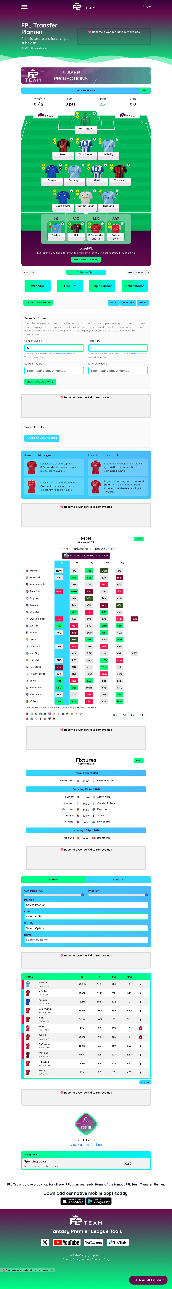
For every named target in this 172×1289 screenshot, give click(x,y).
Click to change (39, 48)
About (86, 1259)
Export (145, 1082)
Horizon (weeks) (33, 340)
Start (115, 715)
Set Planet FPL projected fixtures (86, 555)
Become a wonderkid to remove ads (116, 32)
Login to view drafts (42, 438)
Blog (106, 1259)
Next (145, 90)
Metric (131, 272)
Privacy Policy (71, 1259)
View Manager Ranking (86, 1145)
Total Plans (94, 340)
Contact (97, 1259)
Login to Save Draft (38, 302)
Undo (113, 302)
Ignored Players (97, 363)
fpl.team (97, 1255)
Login (147, 6)
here (111, 549)
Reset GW (128, 302)
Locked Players (33, 363)
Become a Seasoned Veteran (129, 353)
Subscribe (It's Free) (86, 259)
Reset (142, 302)
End (133, 715)
